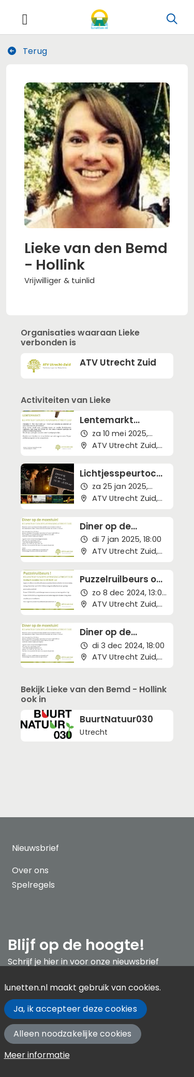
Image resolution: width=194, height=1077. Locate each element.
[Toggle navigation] (24, 19)
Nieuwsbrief (35, 848)
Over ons (30, 870)
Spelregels (33, 885)
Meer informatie (37, 1055)
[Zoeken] (172, 19)
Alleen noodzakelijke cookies (72, 1034)
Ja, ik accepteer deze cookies (75, 1009)
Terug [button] (27, 51)
